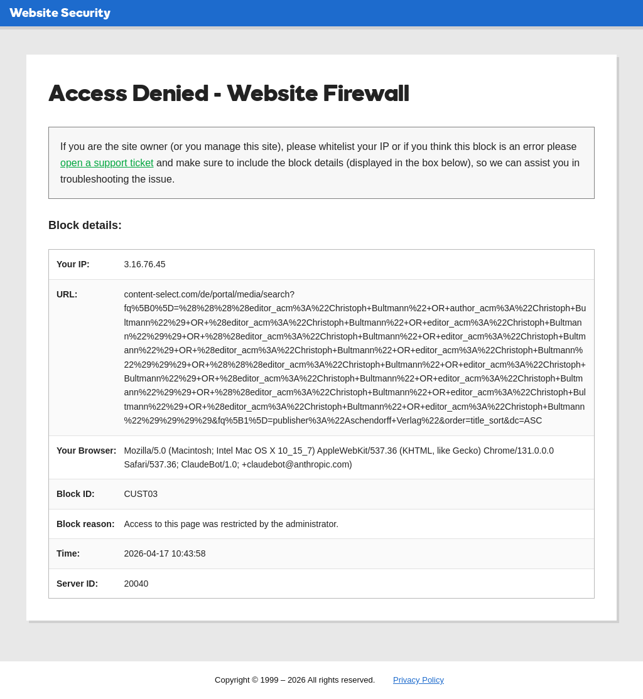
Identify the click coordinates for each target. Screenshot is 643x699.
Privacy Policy (418, 680)
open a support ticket (107, 162)
